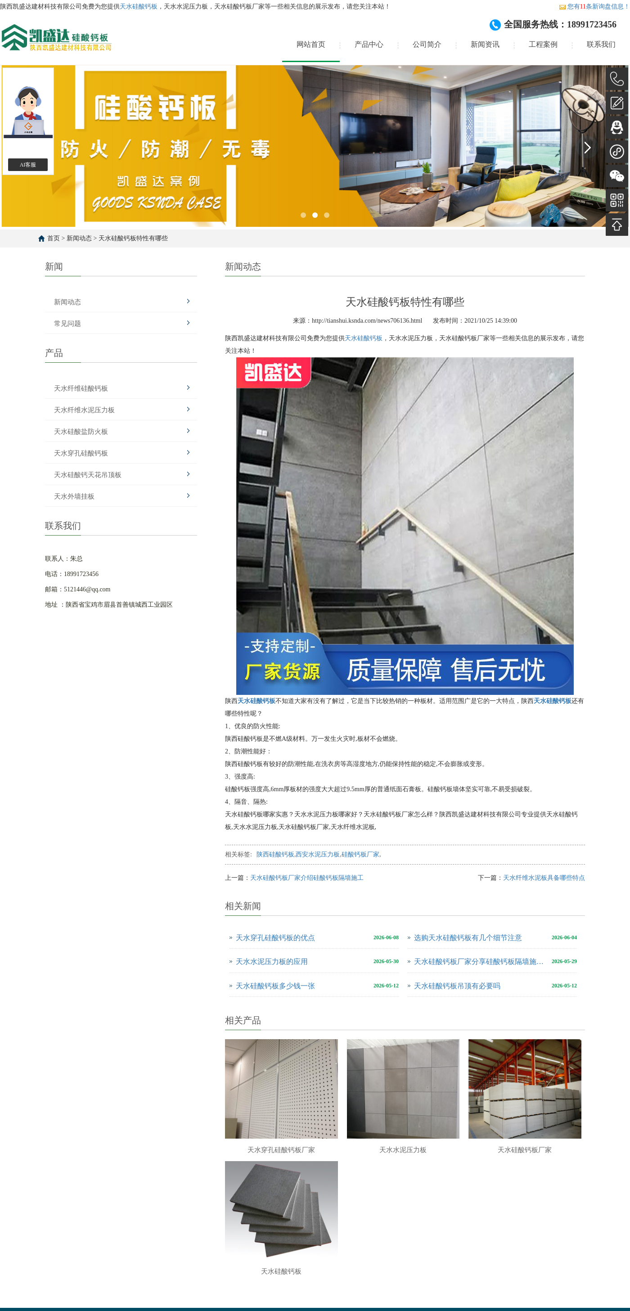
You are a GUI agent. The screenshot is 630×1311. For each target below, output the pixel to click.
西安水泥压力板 (318, 854)
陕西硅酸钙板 (275, 854)
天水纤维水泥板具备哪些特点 (544, 877)
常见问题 (67, 323)
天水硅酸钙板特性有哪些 (133, 238)
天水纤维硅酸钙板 (81, 388)
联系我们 (601, 44)
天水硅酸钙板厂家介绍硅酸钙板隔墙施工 (307, 877)
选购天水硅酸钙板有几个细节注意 (468, 938)
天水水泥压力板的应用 (272, 961)
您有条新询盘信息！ (594, 6)
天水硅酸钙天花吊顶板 (88, 474)
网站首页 (311, 44)
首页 (53, 238)
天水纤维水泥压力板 (84, 410)
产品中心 (369, 44)
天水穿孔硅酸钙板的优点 (275, 938)
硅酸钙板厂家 (360, 854)
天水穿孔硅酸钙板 (81, 453)
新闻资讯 (485, 44)
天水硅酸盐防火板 (81, 431)
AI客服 (28, 165)
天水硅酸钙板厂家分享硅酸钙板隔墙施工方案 (480, 961)
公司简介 (427, 44)
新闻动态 (79, 238)
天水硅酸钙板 (139, 6)
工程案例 (543, 44)
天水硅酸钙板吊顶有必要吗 (457, 986)
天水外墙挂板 (74, 496)
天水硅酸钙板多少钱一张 (275, 986)
